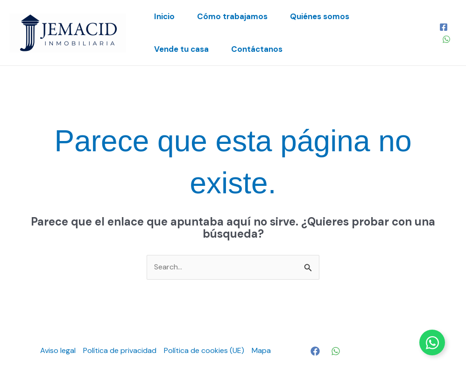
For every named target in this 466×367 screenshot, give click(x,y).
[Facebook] (443, 27)
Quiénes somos (319, 16)
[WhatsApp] (446, 39)
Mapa (261, 350)
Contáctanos (256, 49)
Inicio (164, 16)
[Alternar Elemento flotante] (432, 342)
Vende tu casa (181, 49)
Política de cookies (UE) (204, 350)
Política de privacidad (119, 350)
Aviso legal (58, 350)
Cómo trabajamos (232, 16)
